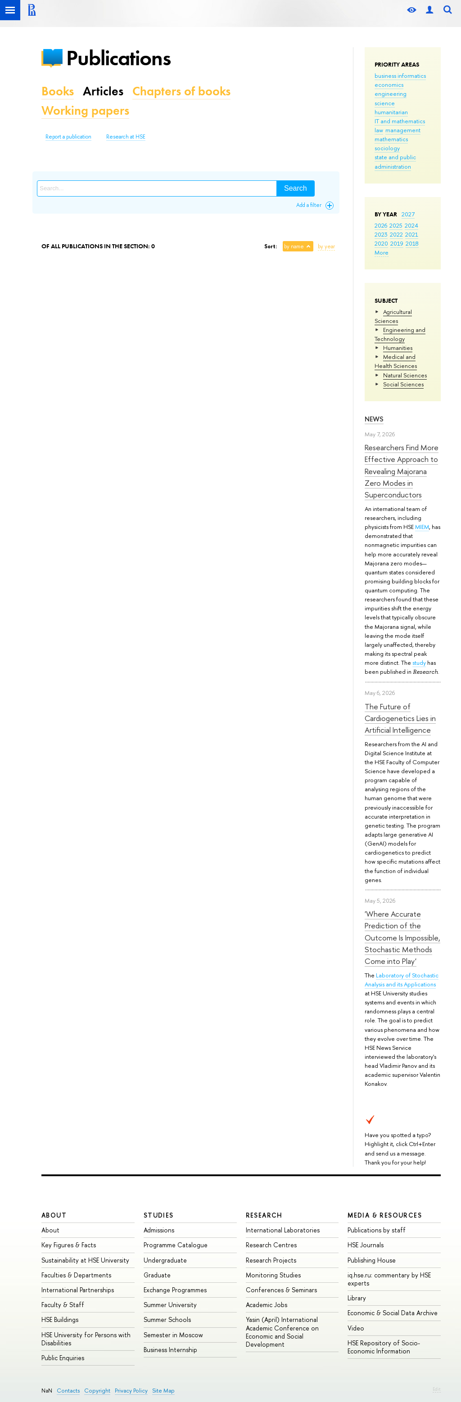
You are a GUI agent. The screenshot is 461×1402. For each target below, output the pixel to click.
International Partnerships (77, 1290)
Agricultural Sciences (393, 316)
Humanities (397, 348)
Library (357, 1298)
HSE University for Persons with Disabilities (86, 1338)
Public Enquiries (62, 1357)
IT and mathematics (400, 121)
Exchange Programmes (175, 1290)
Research (264, 1215)
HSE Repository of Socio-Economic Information (384, 1347)
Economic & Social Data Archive (393, 1312)
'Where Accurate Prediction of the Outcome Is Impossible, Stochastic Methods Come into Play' (402, 937)
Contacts (68, 1390)
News (374, 419)
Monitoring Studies (273, 1275)
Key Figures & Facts (68, 1245)
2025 (395, 225)
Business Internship (170, 1349)
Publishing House (372, 1260)
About (54, 1215)
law (379, 130)
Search (295, 188)
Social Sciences (403, 384)
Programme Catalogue (176, 1245)
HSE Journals (366, 1245)
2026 (381, 225)
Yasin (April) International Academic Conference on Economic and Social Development (282, 1331)
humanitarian (391, 112)
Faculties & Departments (76, 1275)
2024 (411, 225)
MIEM (422, 527)
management (402, 130)
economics (389, 85)
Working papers (85, 110)
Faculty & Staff (62, 1304)
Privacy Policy (131, 1390)
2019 (396, 243)
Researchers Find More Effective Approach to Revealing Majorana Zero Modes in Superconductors (401, 471)
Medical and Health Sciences (396, 361)
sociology (387, 148)
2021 (411, 234)
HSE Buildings (59, 1319)
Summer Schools (167, 1319)
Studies (159, 1215)
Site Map (163, 1390)
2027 (408, 214)
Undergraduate (165, 1260)
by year (326, 246)
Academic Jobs (266, 1304)
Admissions (159, 1230)
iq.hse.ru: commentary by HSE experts (389, 1279)
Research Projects (271, 1260)
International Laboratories (283, 1230)
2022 (396, 234)
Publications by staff (377, 1230)
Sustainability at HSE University (85, 1260)
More (382, 252)
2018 (412, 243)
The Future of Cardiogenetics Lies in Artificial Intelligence (400, 718)
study (419, 662)
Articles (103, 91)
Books (57, 91)
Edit (437, 1389)
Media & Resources (385, 1215)
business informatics (400, 76)
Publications (118, 58)
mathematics (391, 139)
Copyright (97, 1390)
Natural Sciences (405, 375)
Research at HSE (125, 136)
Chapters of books (181, 91)
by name (294, 246)
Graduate (157, 1275)
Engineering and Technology (400, 334)
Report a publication (68, 136)
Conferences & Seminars (281, 1290)
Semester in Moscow (173, 1334)
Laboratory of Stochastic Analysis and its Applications (401, 979)
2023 (381, 234)
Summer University (170, 1304)
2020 (381, 243)
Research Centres (271, 1245)
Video (356, 1328)
